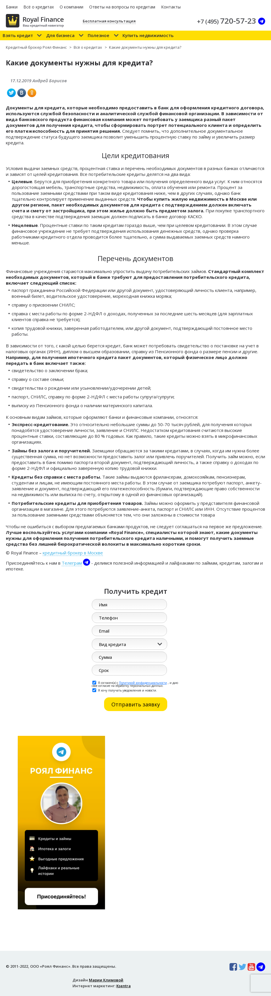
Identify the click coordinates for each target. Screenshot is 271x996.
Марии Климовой (106, 980)
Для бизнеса (60, 35)
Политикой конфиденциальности (143, 683)
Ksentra (123, 985)
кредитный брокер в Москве (73, 553)
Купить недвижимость (148, 35)
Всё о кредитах (38, 7)
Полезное (98, 35)
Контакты (171, 7)
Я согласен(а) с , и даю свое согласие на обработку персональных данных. (135, 684)
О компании (71, 7)
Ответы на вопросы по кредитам (122, 7)
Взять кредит (18, 35)
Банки (12, 7)
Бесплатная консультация (109, 21)
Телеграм (72, 563)
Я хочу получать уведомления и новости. (124, 690)
